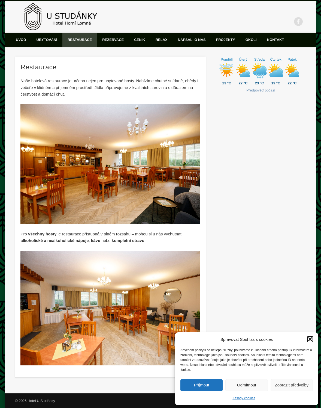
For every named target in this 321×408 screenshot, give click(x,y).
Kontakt (275, 40)
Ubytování (47, 40)
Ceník (139, 40)
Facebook (298, 21)
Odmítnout (246, 385)
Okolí (251, 40)
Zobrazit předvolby (291, 385)
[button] (310, 339)
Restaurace (80, 40)
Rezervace (113, 40)
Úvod (21, 40)
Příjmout (201, 385)
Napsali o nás (192, 40)
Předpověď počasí (260, 90)
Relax (162, 40)
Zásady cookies (243, 398)
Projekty (225, 40)
